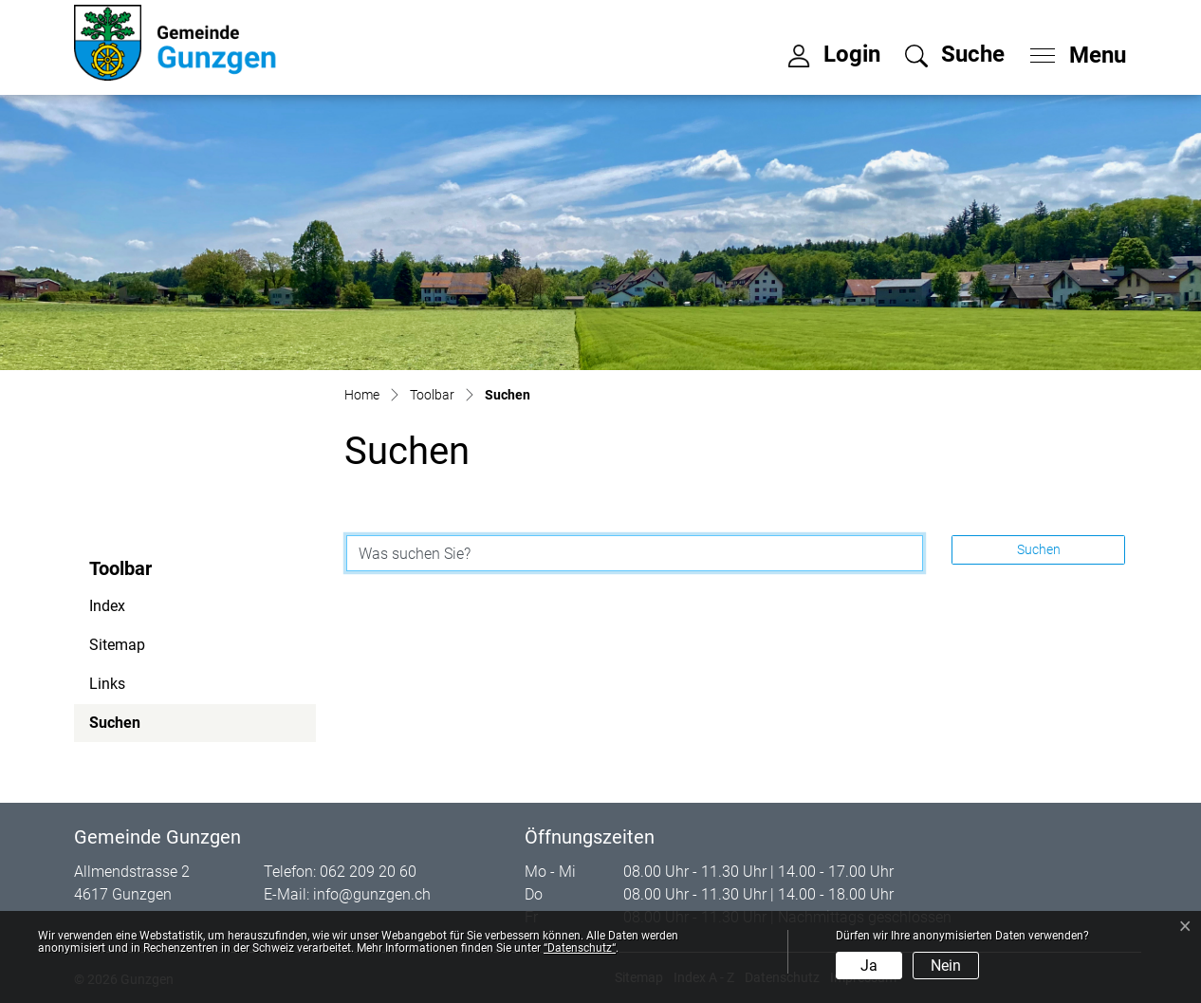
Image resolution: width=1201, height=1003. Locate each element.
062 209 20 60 (368, 872)
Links (107, 684)
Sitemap (117, 645)
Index (107, 606)
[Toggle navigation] (1072, 50)
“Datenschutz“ (580, 948)
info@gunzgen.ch (372, 894)
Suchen (141, 728)
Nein (946, 966)
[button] (955, 54)
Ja (869, 966)
